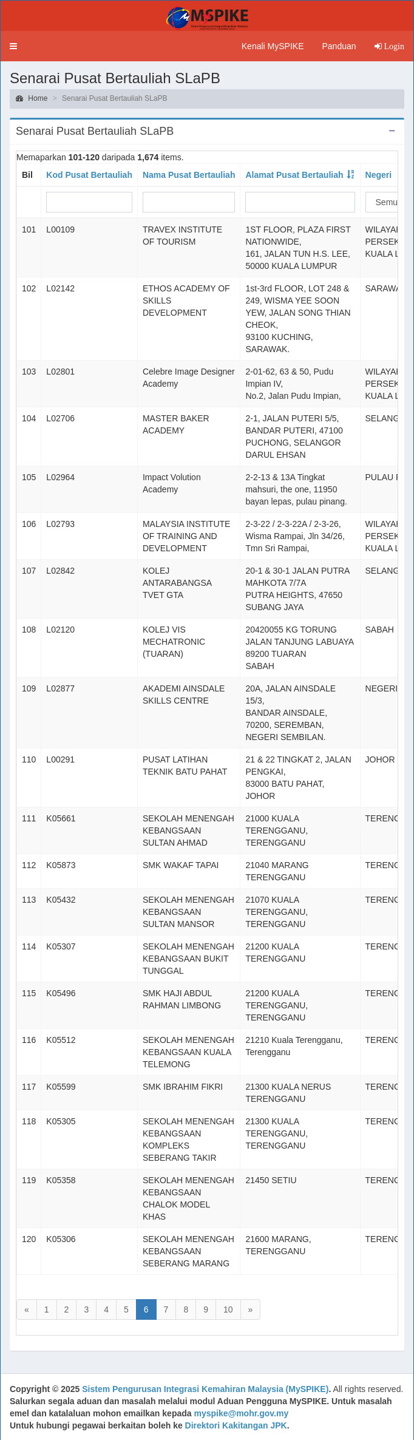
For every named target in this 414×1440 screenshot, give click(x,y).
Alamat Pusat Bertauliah (294, 175)
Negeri (378, 175)
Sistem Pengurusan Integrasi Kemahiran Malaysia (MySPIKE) (205, 1389)
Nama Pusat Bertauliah (189, 175)
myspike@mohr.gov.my (241, 1413)
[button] (13, 46)
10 (228, 1309)
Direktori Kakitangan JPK (236, 1425)
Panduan (339, 46)
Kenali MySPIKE (273, 46)
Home (31, 98)
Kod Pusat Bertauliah (89, 175)
